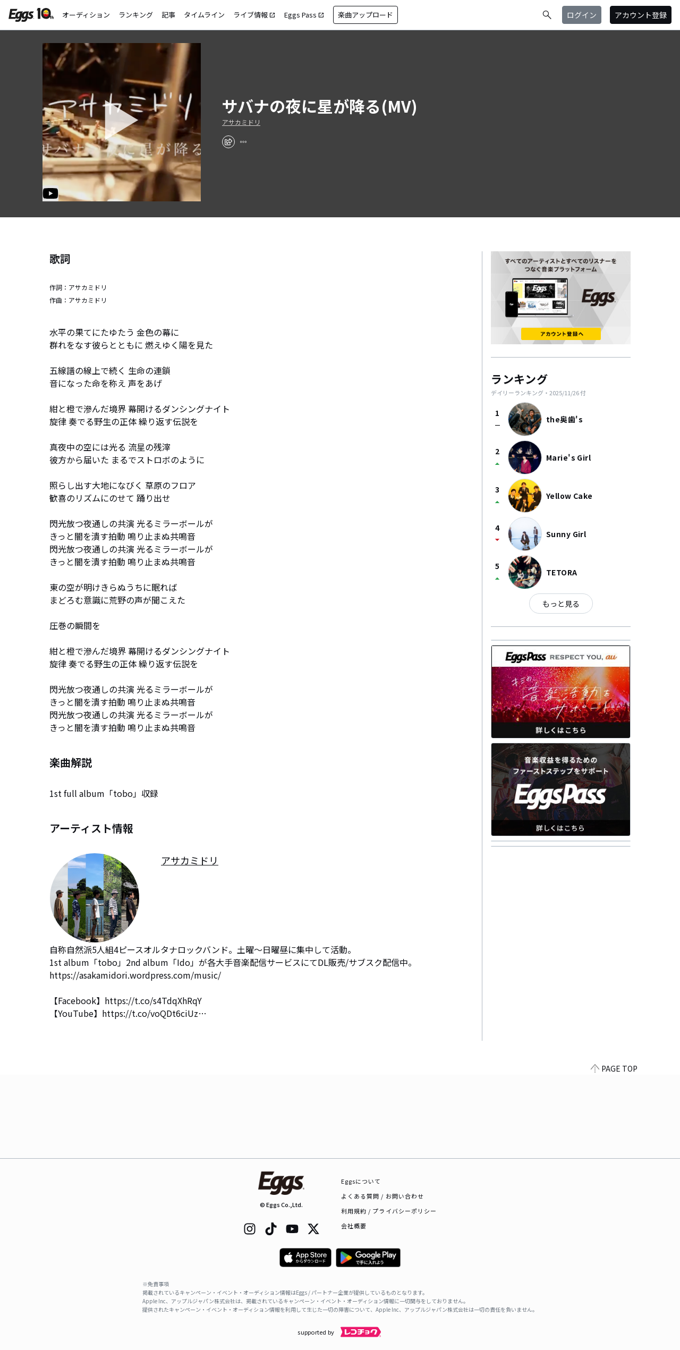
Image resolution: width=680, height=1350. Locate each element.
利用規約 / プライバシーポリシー (389, 1211)
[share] (228, 141)
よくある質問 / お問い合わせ (382, 1196)
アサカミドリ (241, 122)
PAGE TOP (614, 1152)
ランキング (135, 15)
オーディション (86, 15)
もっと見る (561, 603)
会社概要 (354, 1225)
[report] (243, 141)
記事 (168, 15)
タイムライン (204, 15)
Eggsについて (361, 1181)
